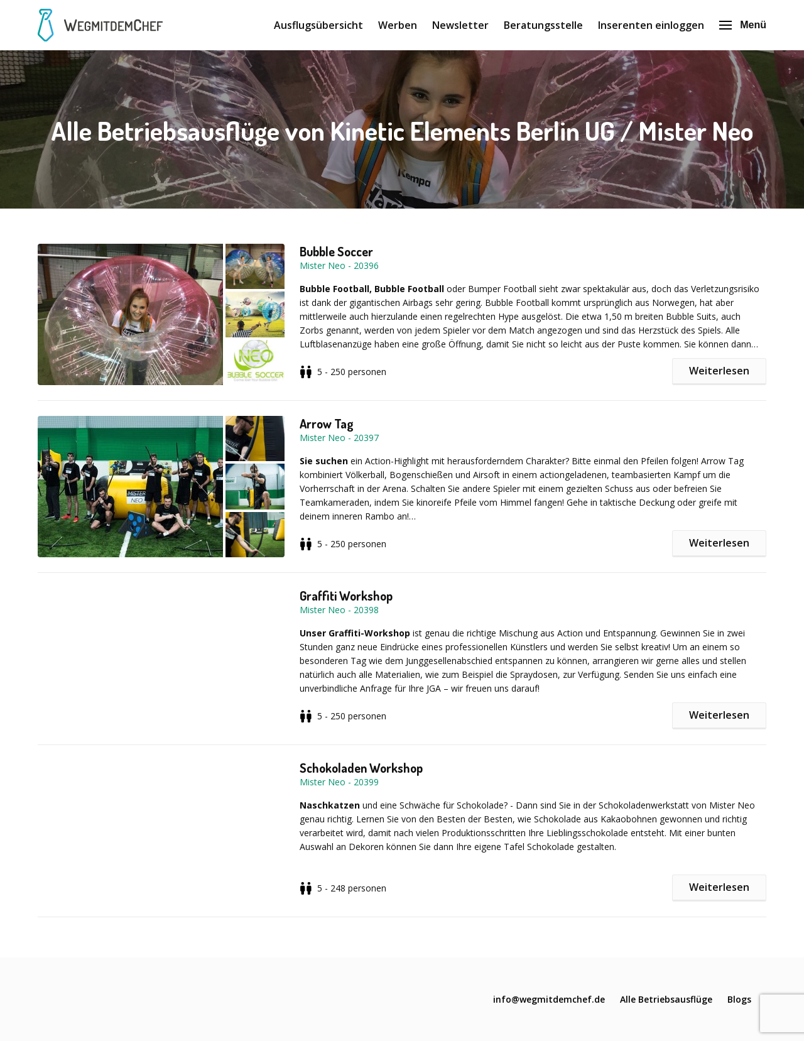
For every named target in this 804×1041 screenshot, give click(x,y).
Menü (742, 24)
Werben (397, 25)
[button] (169, 314)
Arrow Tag (327, 423)
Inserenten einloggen (651, 25)
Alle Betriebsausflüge (666, 999)
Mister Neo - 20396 (339, 265)
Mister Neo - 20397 (339, 438)
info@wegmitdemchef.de (549, 999)
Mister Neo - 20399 (339, 782)
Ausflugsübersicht (318, 25)
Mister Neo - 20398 (339, 610)
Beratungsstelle (543, 25)
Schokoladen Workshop (361, 767)
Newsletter (460, 25)
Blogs (739, 999)
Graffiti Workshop (346, 595)
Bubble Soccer (336, 251)
